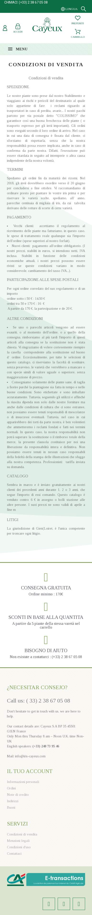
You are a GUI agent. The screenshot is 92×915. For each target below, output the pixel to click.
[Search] (83, 8)
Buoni (11, 807)
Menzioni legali (18, 841)
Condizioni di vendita (22, 834)
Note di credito (18, 794)
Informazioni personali (23, 782)
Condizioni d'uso (19, 847)
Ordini (11, 788)
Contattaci (14, 853)
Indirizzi (12, 801)
